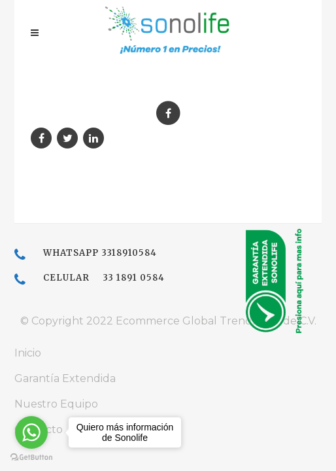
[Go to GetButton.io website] (31, 457)
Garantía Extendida (65, 378)
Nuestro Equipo (56, 404)
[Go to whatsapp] (31, 432)
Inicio (27, 353)
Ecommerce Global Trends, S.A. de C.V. (216, 321)
